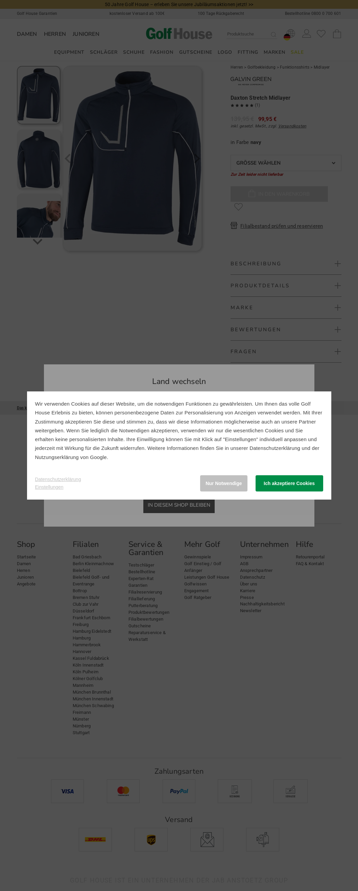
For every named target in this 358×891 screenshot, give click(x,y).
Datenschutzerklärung (274, 448)
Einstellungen (49, 487)
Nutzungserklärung (57, 457)
